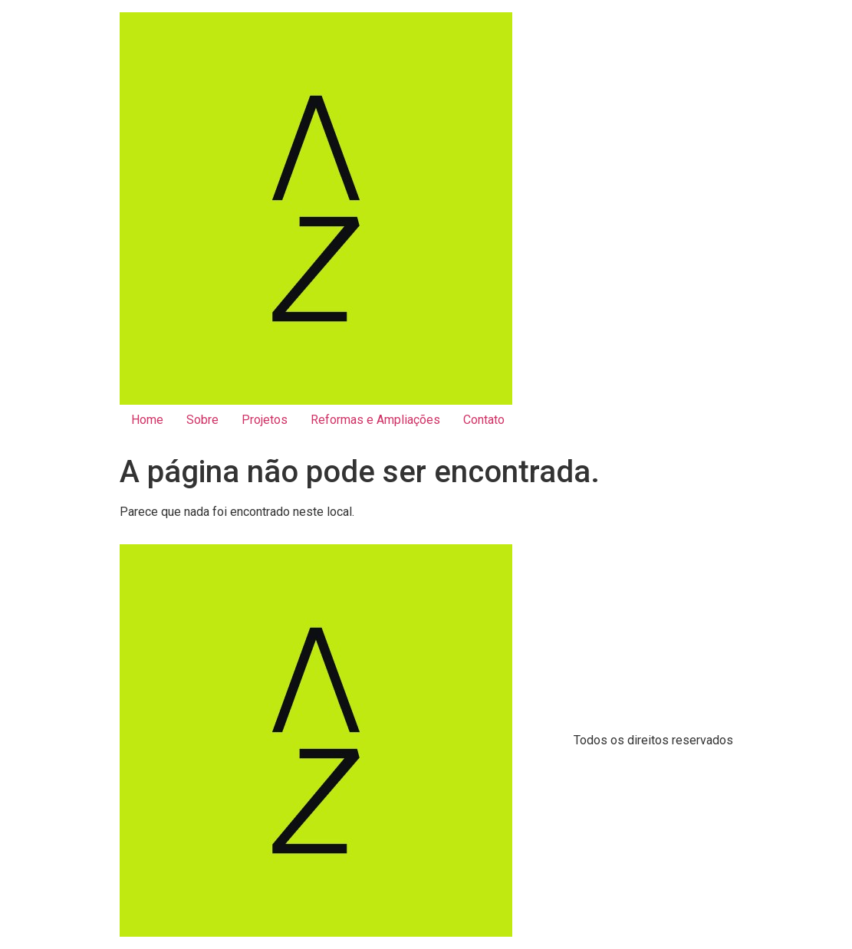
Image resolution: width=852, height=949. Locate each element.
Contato (484, 419)
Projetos (265, 419)
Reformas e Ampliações (375, 419)
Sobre (202, 419)
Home (147, 419)
